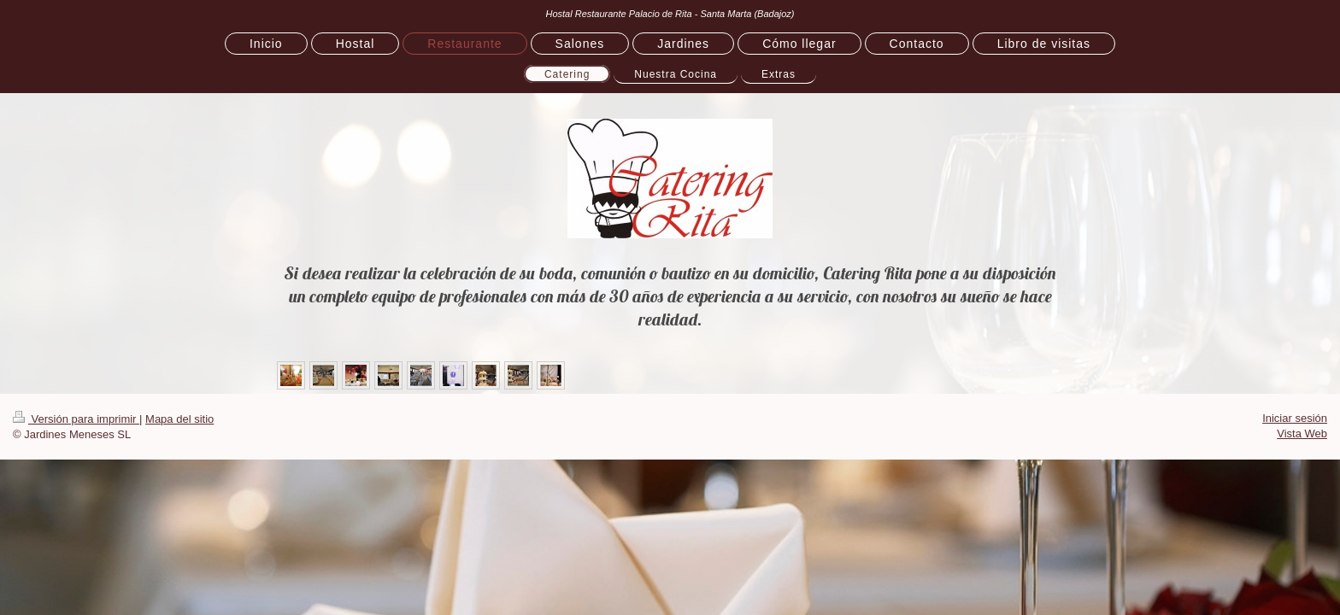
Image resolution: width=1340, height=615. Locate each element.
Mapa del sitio (179, 419)
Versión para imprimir (76, 419)
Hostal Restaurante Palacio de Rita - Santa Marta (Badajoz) (669, 14)
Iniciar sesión (1294, 418)
